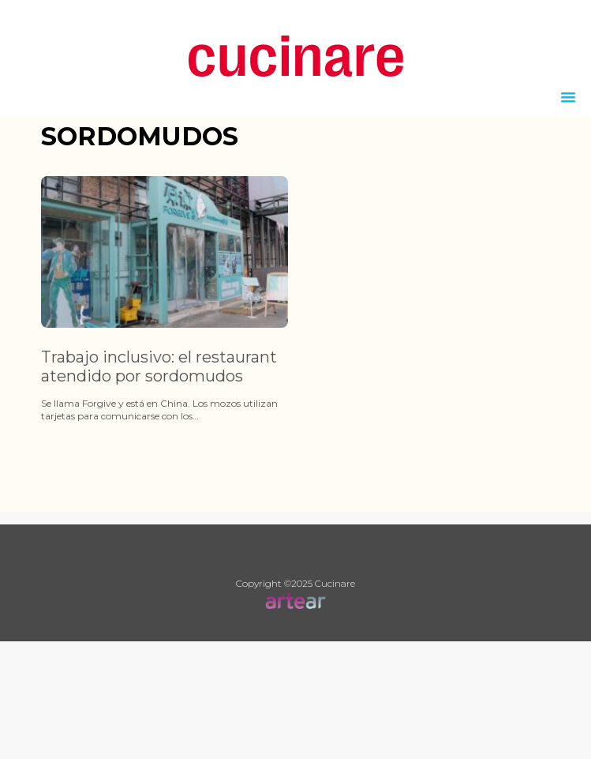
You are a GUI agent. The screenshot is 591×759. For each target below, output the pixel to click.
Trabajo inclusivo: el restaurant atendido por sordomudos (159, 366)
